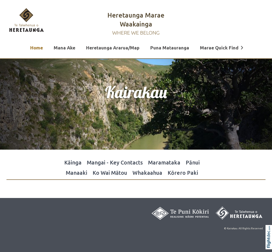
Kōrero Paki (183, 173)
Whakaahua (147, 173)
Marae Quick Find (221, 47)
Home (36, 47)
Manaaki (76, 173)
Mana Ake (64, 47)
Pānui (193, 162)
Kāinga (72, 162)
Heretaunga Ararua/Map (113, 47)
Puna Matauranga (169, 47)
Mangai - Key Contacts (115, 162)
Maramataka (164, 162)
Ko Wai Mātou (110, 173)
